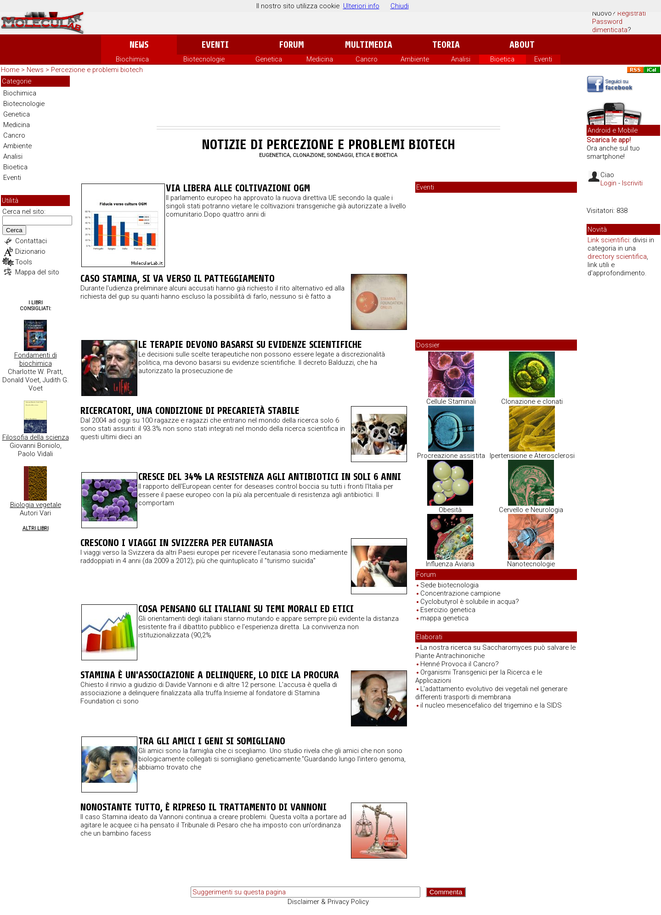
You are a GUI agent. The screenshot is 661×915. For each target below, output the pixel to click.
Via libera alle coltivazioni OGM (238, 188)
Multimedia (368, 44)
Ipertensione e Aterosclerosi (532, 456)
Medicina (319, 59)
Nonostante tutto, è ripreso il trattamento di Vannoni (203, 807)
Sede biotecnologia (449, 585)
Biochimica (132, 59)
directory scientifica (617, 256)
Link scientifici (608, 240)
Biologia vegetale (35, 505)
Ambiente (415, 59)
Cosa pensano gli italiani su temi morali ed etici (246, 608)
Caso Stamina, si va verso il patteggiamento (177, 278)
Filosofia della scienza (35, 437)
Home (10, 70)
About (522, 44)
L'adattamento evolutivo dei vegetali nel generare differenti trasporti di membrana (491, 693)
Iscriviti (632, 183)
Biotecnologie (204, 59)
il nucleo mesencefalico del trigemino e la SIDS (491, 705)
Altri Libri (36, 528)
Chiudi (399, 6)
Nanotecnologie (531, 564)
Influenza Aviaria (450, 564)
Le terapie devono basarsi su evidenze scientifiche (250, 344)
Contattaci (31, 241)
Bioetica (502, 59)
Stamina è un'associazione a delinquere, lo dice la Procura (209, 675)
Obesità (450, 510)
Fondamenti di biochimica (35, 359)
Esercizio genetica (447, 610)
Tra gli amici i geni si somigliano (211, 741)
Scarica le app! (609, 140)
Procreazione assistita (451, 456)
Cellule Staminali (451, 401)
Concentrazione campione (460, 593)
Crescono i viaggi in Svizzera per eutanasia (176, 542)
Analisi (460, 59)
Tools (23, 262)
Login (608, 183)
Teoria (446, 44)
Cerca (14, 230)
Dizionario (30, 251)
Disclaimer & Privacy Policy (328, 902)
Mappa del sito (37, 272)
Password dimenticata (609, 25)
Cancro (367, 59)
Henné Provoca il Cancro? (459, 664)
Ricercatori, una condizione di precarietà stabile (189, 410)
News (139, 44)
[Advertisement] (328, 101)
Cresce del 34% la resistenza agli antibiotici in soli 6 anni (269, 476)
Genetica (268, 59)
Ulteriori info (361, 6)
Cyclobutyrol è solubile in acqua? (469, 601)
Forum (291, 44)
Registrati (631, 13)
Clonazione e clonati (532, 401)
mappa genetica (444, 618)
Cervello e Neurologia (531, 510)
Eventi (215, 44)
